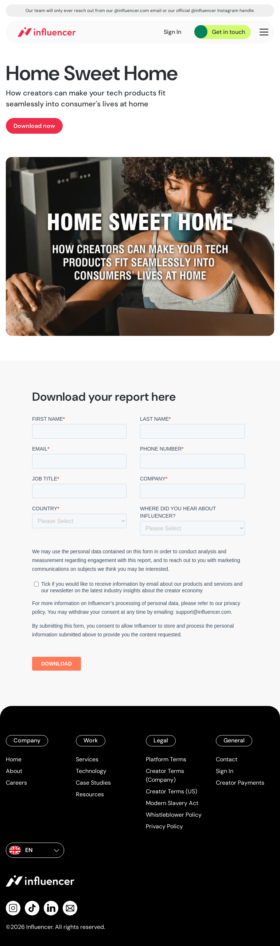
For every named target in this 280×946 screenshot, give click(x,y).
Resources (90, 794)
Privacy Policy (164, 826)
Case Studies (93, 782)
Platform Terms (166, 759)
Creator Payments (240, 782)
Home (14, 759)
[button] (262, 32)
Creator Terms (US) (171, 791)
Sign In (224, 771)
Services (87, 759)
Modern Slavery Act (172, 803)
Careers (16, 782)
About (14, 771)
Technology (91, 771)
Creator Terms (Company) (165, 775)
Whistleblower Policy (174, 815)
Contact (226, 759)
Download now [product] (34, 126)
